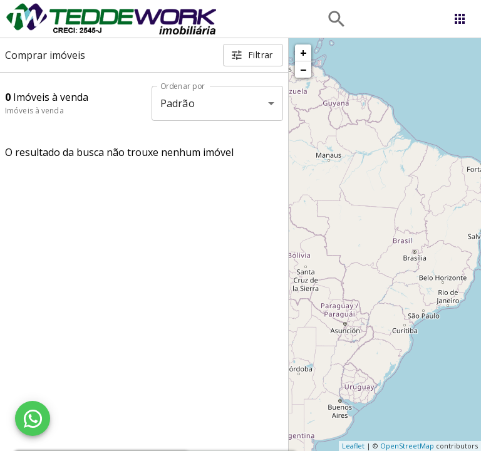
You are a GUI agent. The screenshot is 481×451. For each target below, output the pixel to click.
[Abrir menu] (460, 19)
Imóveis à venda (34, 110)
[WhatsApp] (32, 418)
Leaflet (353, 445)
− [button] (303, 69)
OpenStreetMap (407, 445)
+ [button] (303, 52)
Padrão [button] (177, 103)
